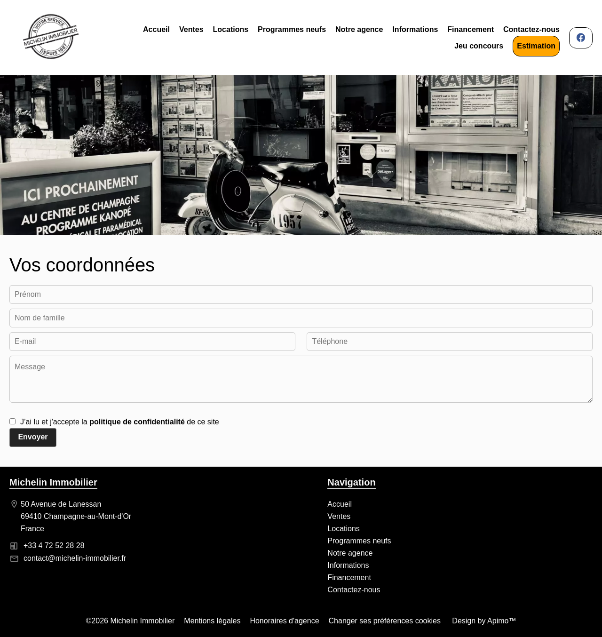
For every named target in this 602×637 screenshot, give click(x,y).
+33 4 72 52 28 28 (54, 545)
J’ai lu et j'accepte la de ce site (119, 422)
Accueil (50, 37)
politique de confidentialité (137, 422)
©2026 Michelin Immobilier (130, 621)
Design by (483, 621)
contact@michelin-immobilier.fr (75, 558)
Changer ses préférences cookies (385, 621)
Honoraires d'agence (284, 621)
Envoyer (33, 437)
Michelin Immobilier (53, 482)
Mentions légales (212, 621)
